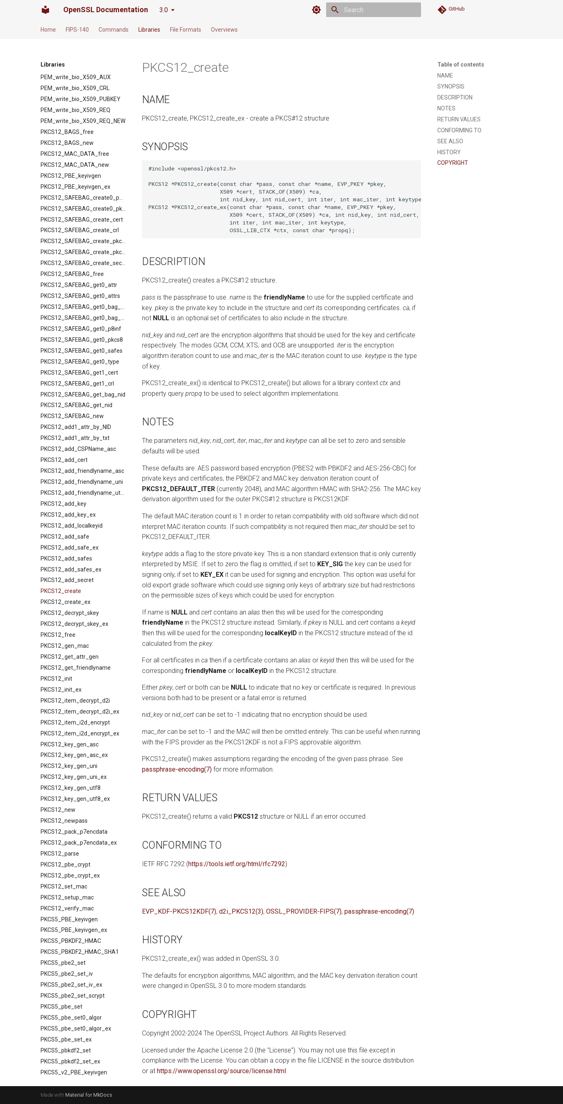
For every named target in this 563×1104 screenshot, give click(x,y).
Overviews (224, 29)
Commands (114, 29)
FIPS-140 (77, 29)
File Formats (185, 29)
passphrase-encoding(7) (177, 769)
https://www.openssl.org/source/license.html (221, 1071)
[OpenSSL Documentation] (45, 10)
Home (48, 29)
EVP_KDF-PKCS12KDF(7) (179, 911)
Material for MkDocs (88, 1095)
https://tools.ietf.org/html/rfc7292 (236, 864)
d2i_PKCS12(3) (241, 911)
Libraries (149, 29)
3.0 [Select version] (163, 10)
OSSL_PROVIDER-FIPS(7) (304, 911)
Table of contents (460, 64)
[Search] (373, 9)
